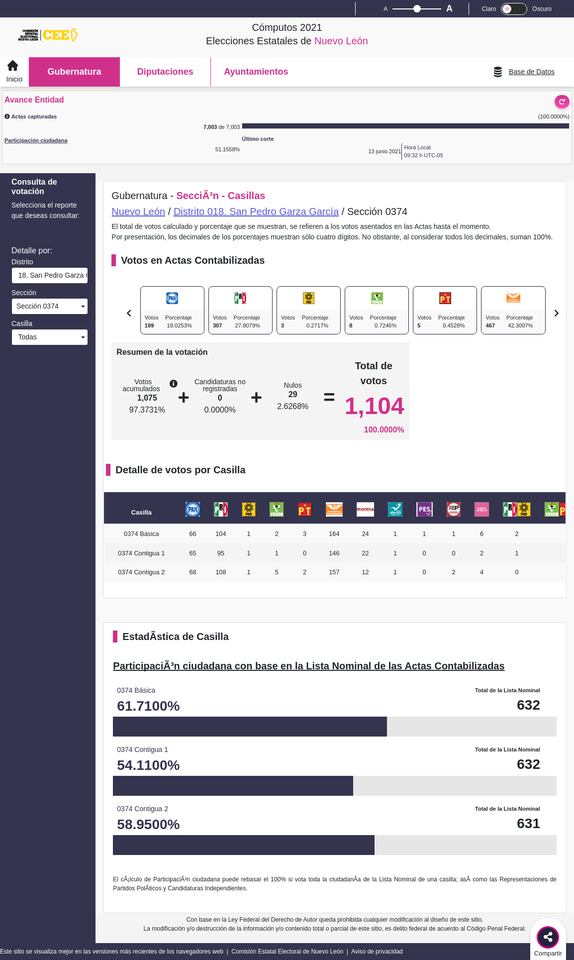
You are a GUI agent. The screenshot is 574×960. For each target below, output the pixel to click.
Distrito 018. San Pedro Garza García (256, 211)
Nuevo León (138, 211)
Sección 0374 (36, 306)
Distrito (22, 262)
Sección (23, 293)
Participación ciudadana (36, 140)
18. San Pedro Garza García (51, 275)
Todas (25, 337)
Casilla (21, 323)
